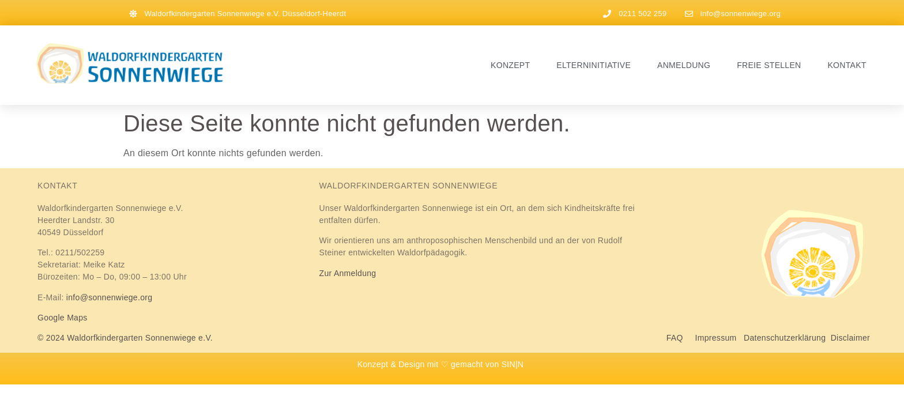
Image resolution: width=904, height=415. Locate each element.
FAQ (680, 337)
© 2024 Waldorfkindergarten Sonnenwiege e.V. (125, 337)
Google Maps (62, 317)
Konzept (510, 65)
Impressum (716, 337)
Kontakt (846, 65)
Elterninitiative (593, 65)
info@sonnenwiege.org (109, 297)
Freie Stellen (769, 65)
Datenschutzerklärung (785, 337)
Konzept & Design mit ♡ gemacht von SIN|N (440, 364)
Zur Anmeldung (347, 273)
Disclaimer (850, 337)
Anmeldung (683, 65)
